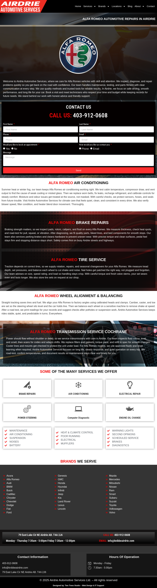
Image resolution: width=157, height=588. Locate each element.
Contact (151, 6)
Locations (118, 6)
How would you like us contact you (94, 145)
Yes (8, 148)
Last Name (84, 124)
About (139, 6)
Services (89, 6)
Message (7, 152)
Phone (6, 134)
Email (81, 134)
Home (78, 6)
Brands (103, 6)
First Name (8, 124)
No (15, 148)
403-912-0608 (90, 115)
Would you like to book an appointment (20, 145)
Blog (130, 6)
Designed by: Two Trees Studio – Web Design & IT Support (78, 585)
